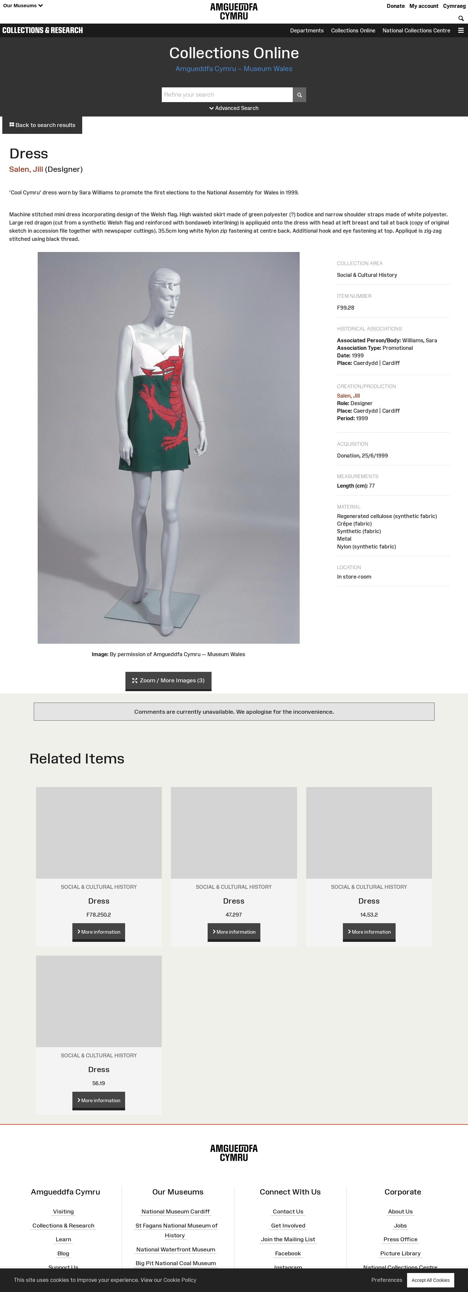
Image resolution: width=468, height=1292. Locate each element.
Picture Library (400, 1253)
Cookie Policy (180, 1280)
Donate (396, 6)
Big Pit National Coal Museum (176, 1263)
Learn (63, 1239)
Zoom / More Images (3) (168, 680)
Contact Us (288, 1211)
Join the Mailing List (288, 1239)
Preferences (386, 1280)
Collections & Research (42, 30)
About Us (400, 1211)
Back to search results (42, 125)
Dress (99, 900)
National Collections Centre (416, 30)
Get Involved (288, 1225)
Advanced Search (234, 108)
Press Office (401, 1239)
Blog (63, 1253)
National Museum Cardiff (175, 1211)
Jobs (400, 1225)
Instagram (288, 1267)
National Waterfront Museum (175, 1249)
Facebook (288, 1253)
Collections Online (353, 30)
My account (424, 6)
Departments (307, 30)
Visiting (63, 1211)
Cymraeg (454, 6)
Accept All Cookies (431, 1280)
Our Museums (23, 6)
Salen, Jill (26, 169)
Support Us (63, 1267)
